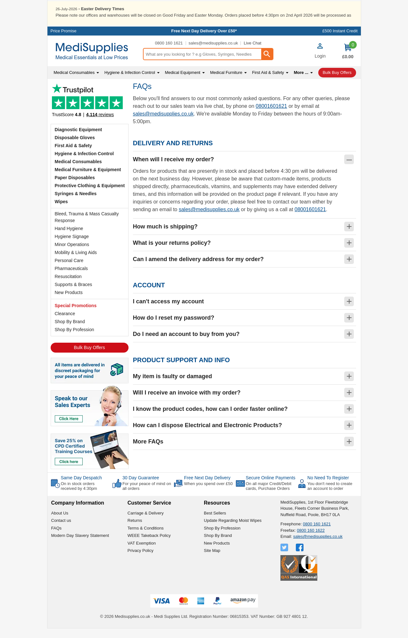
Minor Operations (72, 253)
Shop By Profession (74, 338)
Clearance (65, 322)
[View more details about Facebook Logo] (300, 556)
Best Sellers (215, 522)
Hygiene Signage (72, 245)
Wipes (61, 210)
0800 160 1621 (169, 52)
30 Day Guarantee (140, 487)
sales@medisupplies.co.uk (213, 52)
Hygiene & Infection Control (84, 162)
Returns (135, 530)
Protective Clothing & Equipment (90, 194)
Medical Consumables (78, 170)
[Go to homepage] (95, 60)
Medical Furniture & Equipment (88, 178)
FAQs (56, 537)
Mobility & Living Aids (76, 261)
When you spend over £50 (208, 492)
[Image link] (90, 458)
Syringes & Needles (76, 202)
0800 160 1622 (311, 539)
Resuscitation (68, 285)
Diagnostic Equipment (78, 138)
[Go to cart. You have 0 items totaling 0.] (348, 60)
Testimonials (90, 112)
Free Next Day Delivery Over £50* (204, 40)
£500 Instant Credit (340, 40)
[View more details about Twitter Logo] (284, 556)
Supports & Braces (73, 293)
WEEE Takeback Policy (149, 545)
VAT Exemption (142, 552)
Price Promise (64, 40)
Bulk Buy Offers (89, 356)
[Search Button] (267, 63)
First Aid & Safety (73, 154)
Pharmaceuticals (71, 277)
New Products (69, 301)
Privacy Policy (141, 560)
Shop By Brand (70, 330)
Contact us (61, 530)
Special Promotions (76, 314)
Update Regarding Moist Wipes (233, 530)
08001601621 (271, 115)
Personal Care (69, 269)
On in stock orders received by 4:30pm (79, 495)
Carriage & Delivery (146, 522)
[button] (320, 61)
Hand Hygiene (69, 237)
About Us (59, 522)
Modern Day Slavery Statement (80, 545)
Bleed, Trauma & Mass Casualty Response (87, 226)
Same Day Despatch (81, 487)
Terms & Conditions (146, 537)
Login (320, 65)
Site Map (212, 560)
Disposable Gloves (75, 146)
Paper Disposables (75, 186)
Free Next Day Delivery (207, 487)
